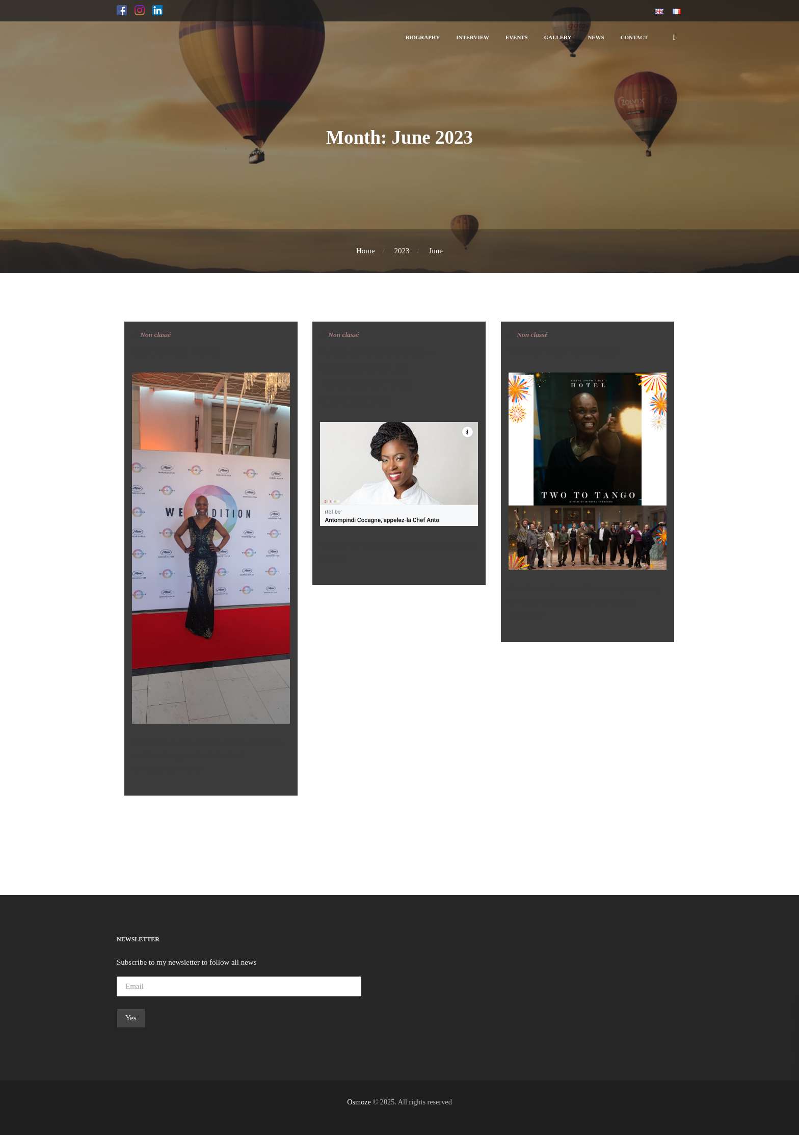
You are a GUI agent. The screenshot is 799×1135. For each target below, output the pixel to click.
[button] (122, 10)
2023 (402, 251)
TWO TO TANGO (563, 351)
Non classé (155, 334)
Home (365, 251)
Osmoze (359, 1102)
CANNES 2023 (176, 351)
